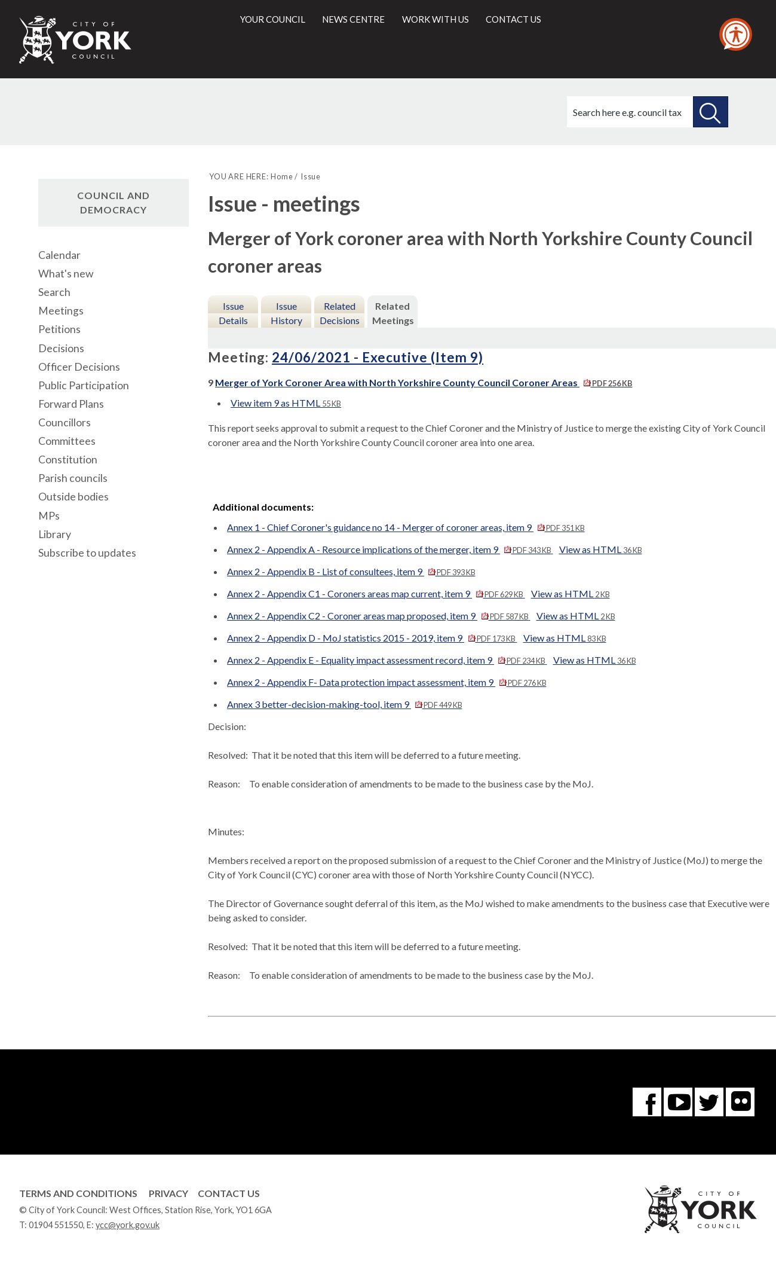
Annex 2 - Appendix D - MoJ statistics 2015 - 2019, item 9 (372, 637)
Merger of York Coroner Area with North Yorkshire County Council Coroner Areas (423, 382)
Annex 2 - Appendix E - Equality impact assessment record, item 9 (387, 659)
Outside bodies (73, 496)
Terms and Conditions (78, 1193)
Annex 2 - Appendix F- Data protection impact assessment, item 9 (386, 682)
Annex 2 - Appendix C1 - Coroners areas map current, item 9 (376, 593)
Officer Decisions (79, 367)
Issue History (286, 313)
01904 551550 (56, 1225)
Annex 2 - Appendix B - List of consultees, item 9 (351, 571)
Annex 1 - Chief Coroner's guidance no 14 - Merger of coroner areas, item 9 (405, 527)
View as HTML (600, 549)
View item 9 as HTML (286, 402)
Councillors (64, 422)
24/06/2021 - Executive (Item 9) (377, 357)
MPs (49, 515)
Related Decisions (340, 313)
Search (54, 292)
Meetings (61, 310)
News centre (353, 19)
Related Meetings (393, 313)
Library (54, 534)
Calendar (59, 255)
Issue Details (233, 313)
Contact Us (229, 1193)
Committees (67, 441)
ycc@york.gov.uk (128, 1225)
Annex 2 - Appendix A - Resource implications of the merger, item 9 (390, 549)
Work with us (435, 19)
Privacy (168, 1193)
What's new (65, 273)
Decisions (61, 348)
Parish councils (73, 478)
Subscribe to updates (87, 552)
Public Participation (83, 385)
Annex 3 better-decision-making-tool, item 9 (344, 704)
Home (282, 176)
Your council (272, 19)
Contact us (513, 19)
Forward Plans (71, 404)
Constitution (67, 459)
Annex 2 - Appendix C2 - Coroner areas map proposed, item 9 (378, 615)
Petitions (59, 329)
